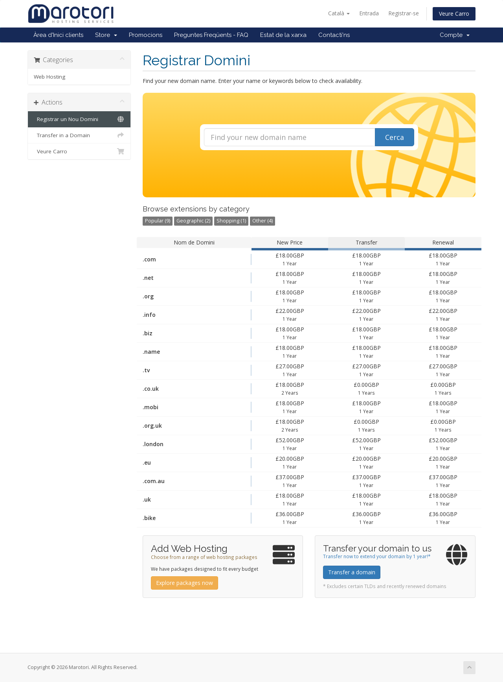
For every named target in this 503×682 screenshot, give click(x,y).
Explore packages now (184, 582)
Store (106, 35)
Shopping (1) (231, 220)
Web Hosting (49, 76)
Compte (455, 35)
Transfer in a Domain (79, 135)
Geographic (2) (193, 220)
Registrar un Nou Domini (79, 119)
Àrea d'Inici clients (58, 35)
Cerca (394, 137)
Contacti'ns (334, 35)
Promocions (145, 35)
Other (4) (262, 220)
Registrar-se (403, 13)
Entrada (369, 13)
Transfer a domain (351, 572)
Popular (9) (157, 220)
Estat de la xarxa (283, 35)
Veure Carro (454, 13)
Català (339, 13)
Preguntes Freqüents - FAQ (211, 35)
